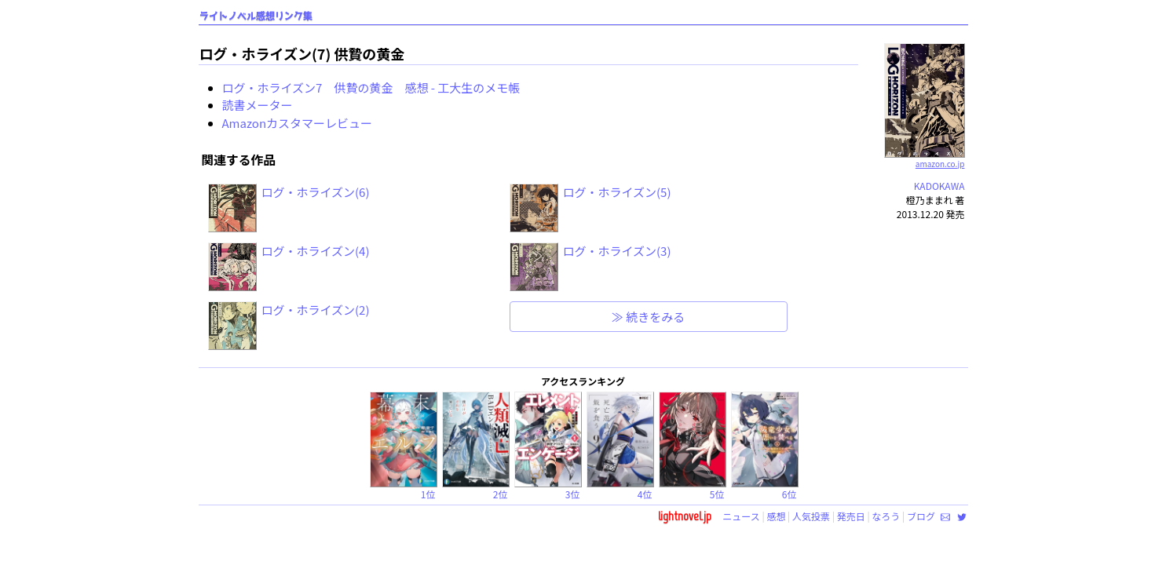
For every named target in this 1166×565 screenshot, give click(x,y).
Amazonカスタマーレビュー (297, 123)
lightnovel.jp (684, 515)
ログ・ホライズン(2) (315, 309)
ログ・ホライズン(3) (617, 250)
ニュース (740, 516)
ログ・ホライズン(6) (315, 192)
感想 (775, 516)
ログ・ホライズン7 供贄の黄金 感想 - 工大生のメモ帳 (371, 87)
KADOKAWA (939, 185)
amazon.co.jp (924, 158)
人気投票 (811, 516)
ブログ (921, 516)
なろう (886, 516)
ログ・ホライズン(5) (617, 192)
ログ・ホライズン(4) (315, 250)
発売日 (851, 516)
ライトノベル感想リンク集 (256, 16)
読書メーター (257, 105)
